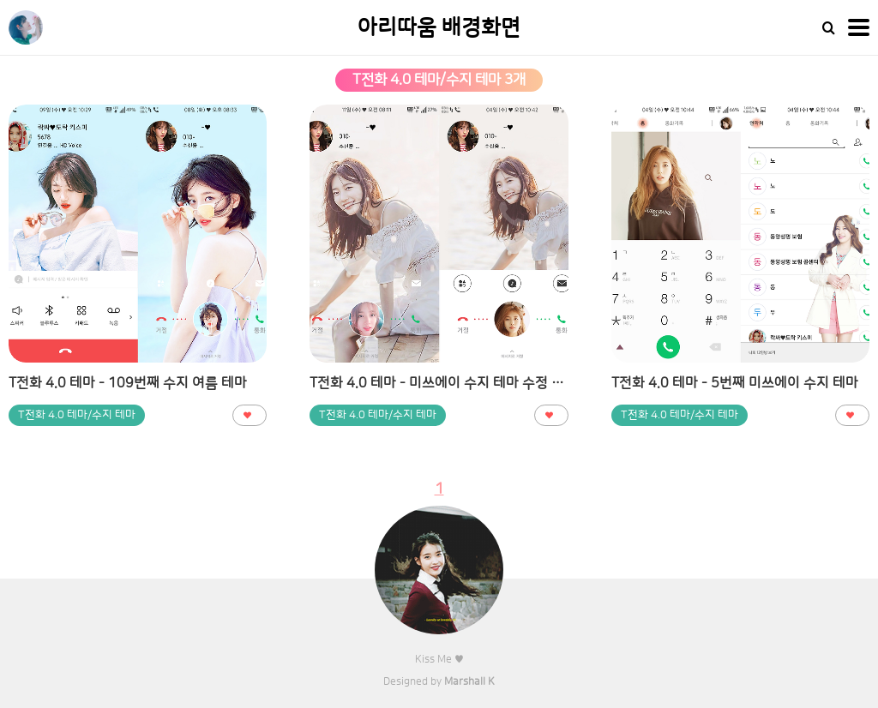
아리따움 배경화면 (439, 27)
